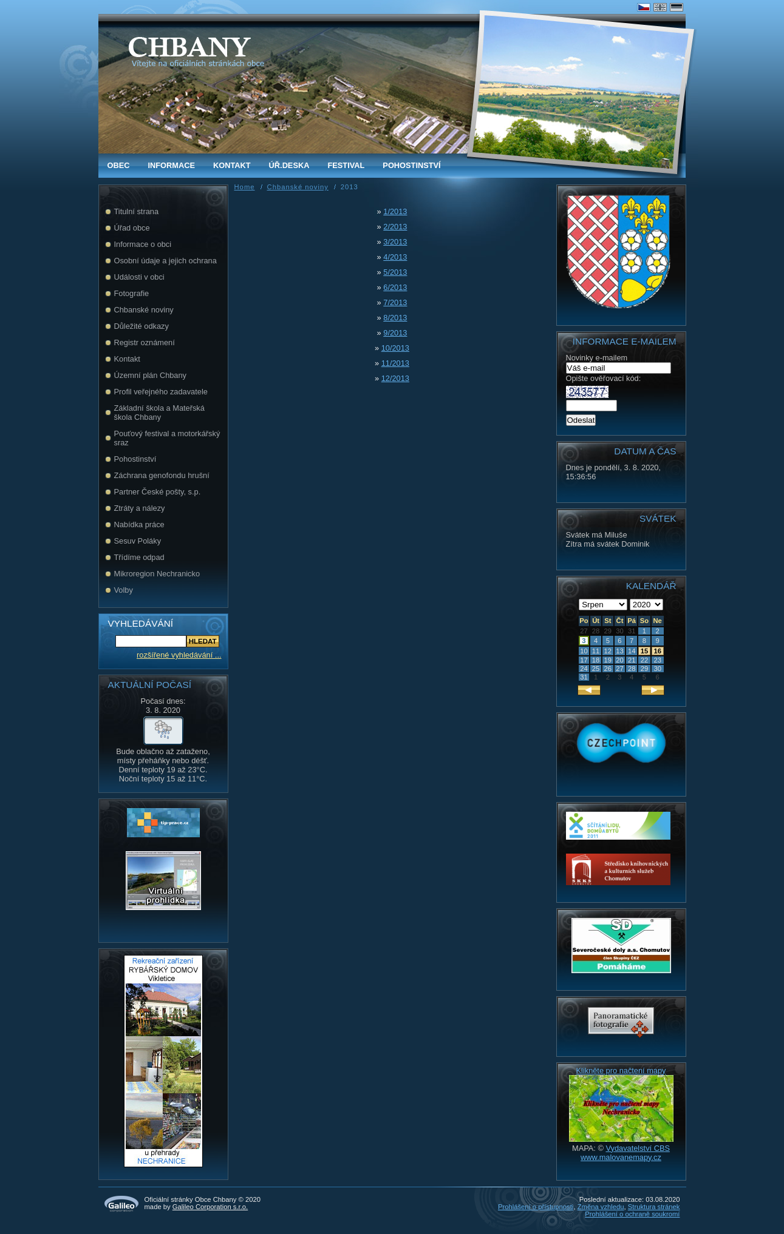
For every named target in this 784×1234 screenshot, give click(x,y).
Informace (171, 165)
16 (657, 651)
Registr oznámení (144, 342)
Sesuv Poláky (138, 540)
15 (645, 651)
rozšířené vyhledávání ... (179, 654)
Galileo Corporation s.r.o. (210, 1206)
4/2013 (395, 256)
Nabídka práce (139, 524)
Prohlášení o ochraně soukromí (632, 1214)
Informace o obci (143, 244)
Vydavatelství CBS (637, 1148)
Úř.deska (289, 165)
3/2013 (395, 241)
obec (118, 165)
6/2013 (395, 287)
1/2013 (395, 211)
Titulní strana (136, 211)
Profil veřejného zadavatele (161, 391)
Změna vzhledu (601, 1206)
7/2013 (395, 302)
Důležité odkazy (141, 326)
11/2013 (395, 363)
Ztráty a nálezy (139, 508)
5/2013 (395, 272)
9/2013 (395, 332)
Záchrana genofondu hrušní (162, 475)
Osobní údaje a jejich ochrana (165, 260)
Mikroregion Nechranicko (157, 573)
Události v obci (139, 277)
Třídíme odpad (139, 557)
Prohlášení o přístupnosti (535, 1206)
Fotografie (131, 293)
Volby (123, 590)
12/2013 (395, 378)
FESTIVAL (345, 165)
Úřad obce (132, 227)
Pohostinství (411, 165)
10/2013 (395, 347)
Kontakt (232, 165)
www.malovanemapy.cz (621, 1157)
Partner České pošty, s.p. (157, 491)
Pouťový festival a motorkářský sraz (167, 438)
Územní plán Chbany (150, 375)
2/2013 (395, 226)
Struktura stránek (654, 1206)
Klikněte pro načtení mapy (621, 1070)
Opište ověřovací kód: (603, 385)
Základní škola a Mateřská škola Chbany (159, 412)
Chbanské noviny (144, 309)
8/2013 (395, 317)
